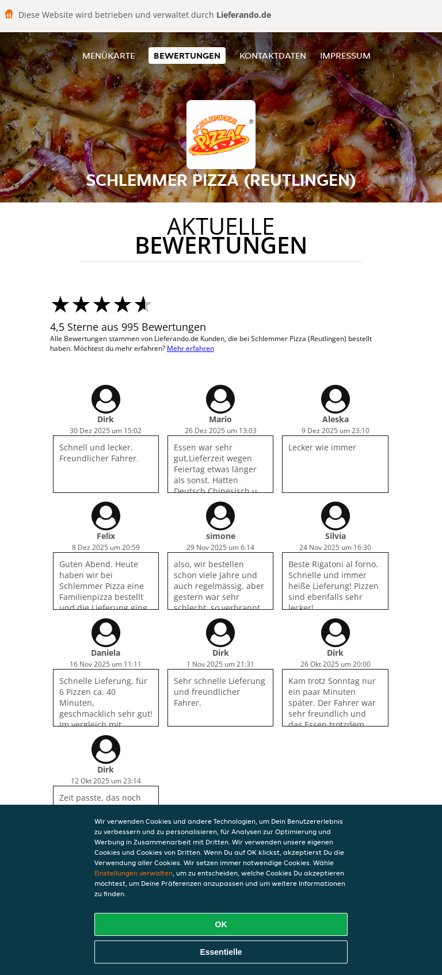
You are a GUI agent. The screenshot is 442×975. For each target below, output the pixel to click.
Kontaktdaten (272, 55)
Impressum (345, 55)
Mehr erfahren (190, 348)
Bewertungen (187, 55)
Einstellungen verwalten (133, 873)
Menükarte (108, 55)
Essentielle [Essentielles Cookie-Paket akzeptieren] (221, 952)
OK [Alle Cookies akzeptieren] (221, 924)
